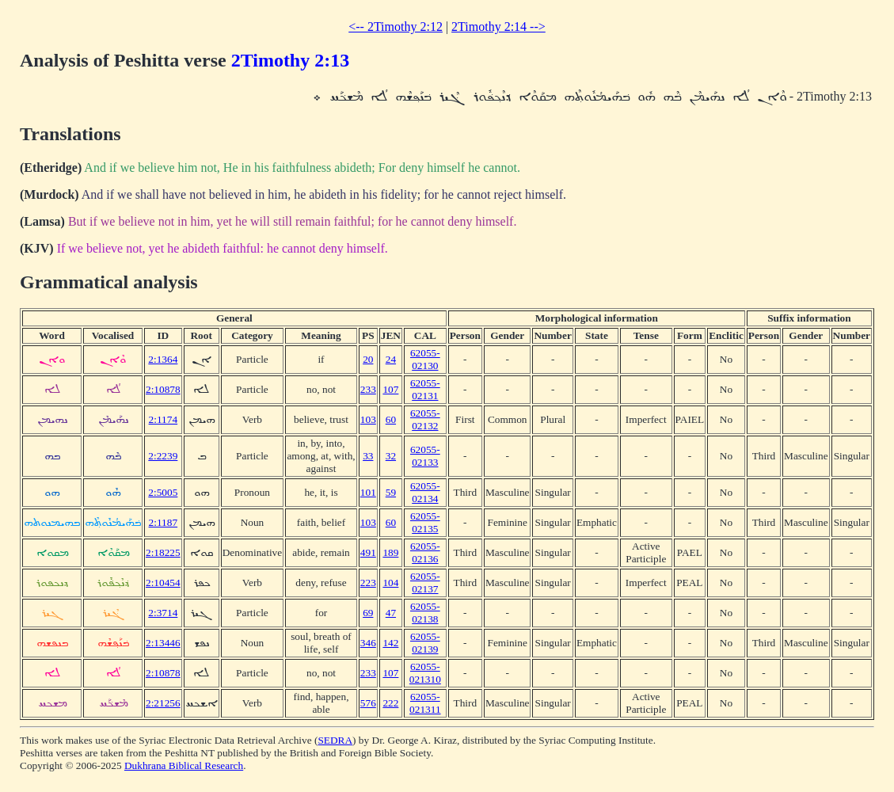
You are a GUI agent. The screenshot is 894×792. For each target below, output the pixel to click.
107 (390, 389)
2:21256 (163, 703)
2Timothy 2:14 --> (498, 26)
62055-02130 (425, 359)
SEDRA (335, 740)
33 (368, 456)
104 (390, 582)
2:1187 (163, 522)
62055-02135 (425, 522)
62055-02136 (425, 552)
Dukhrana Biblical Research (183, 765)
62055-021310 (425, 673)
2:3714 (162, 613)
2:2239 (162, 456)
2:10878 (163, 389)
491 (368, 552)
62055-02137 (425, 582)
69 (368, 613)
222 (390, 703)
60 (391, 419)
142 (390, 643)
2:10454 (163, 582)
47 (391, 613)
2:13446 (163, 643)
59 (391, 492)
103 (368, 419)
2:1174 (163, 419)
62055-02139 (425, 642)
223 (368, 582)
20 (368, 359)
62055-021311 (425, 703)
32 (391, 456)
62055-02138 (425, 612)
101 (368, 492)
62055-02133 (425, 456)
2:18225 (163, 552)
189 (390, 552)
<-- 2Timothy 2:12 (395, 26)
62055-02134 (425, 492)
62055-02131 (425, 389)
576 (368, 703)
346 (368, 643)
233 (368, 389)
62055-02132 (425, 419)
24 (391, 359)
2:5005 (162, 492)
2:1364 (162, 359)
